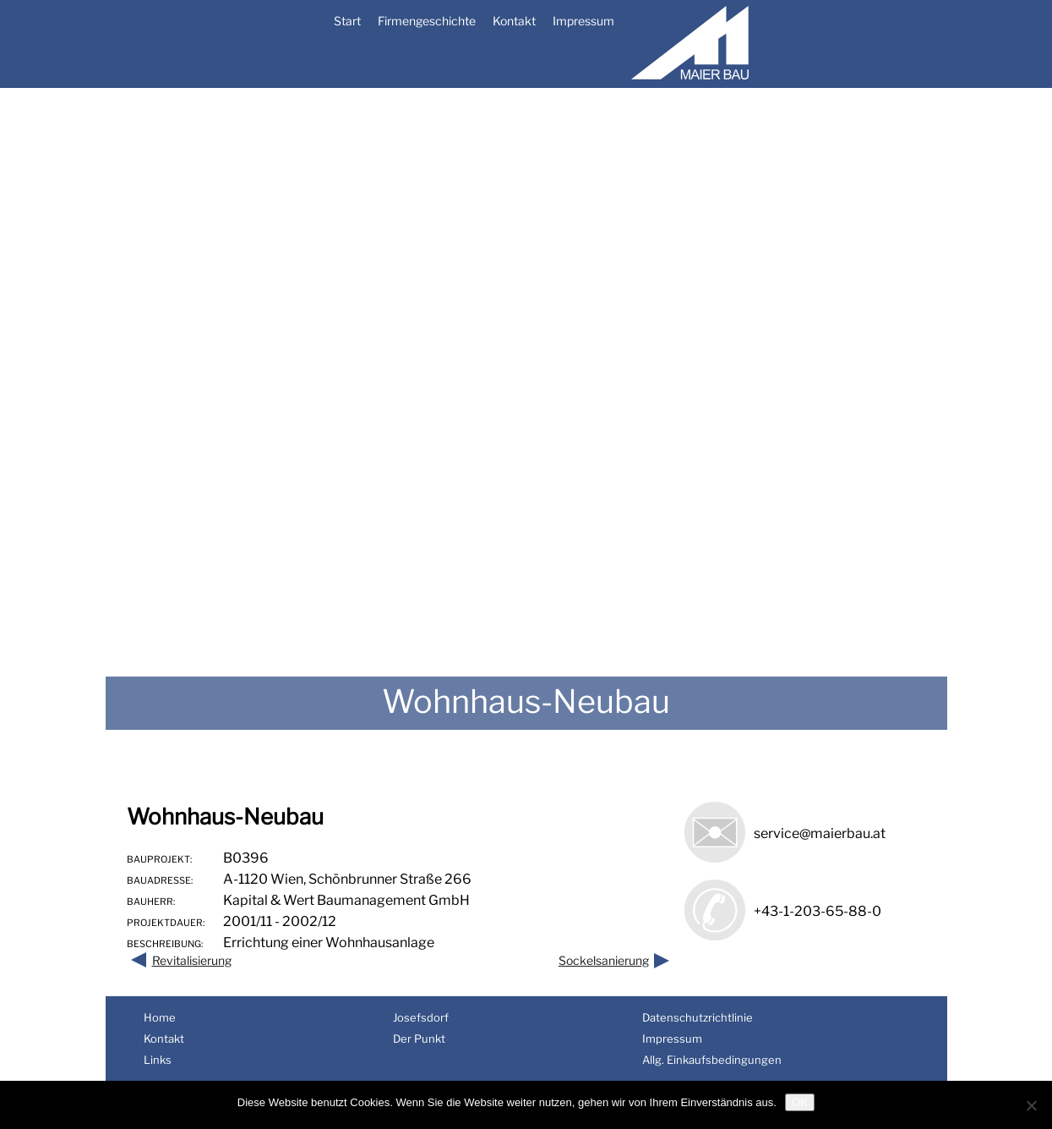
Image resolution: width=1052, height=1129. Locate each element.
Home (160, 1017)
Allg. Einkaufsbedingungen (712, 1059)
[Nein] (1030, 1105)
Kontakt (514, 21)
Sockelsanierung (604, 960)
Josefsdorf (421, 1017)
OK (800, 1102)
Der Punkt (419, 1038)
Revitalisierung (192, 960)
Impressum (583, 21)
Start (347, 21)
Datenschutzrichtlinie (697, 1017)
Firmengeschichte (427, 21)
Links (158, 1059)
